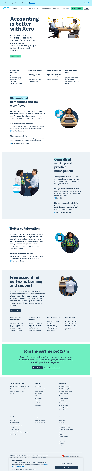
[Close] (80, 460)
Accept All (66, 467)
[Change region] (73, 456)
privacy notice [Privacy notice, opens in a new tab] (20, 466)
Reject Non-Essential (66, 463)
